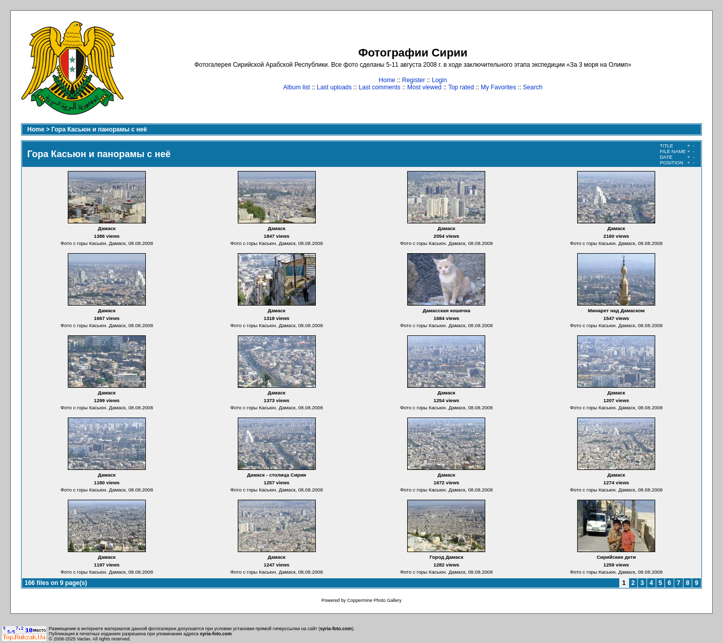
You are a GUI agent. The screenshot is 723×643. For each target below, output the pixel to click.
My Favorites (498, 87)
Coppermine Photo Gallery (374, 600)
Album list (296, 87)
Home (387, 80)
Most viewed (424, 87)
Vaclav (83, 638)
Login (439, 80)
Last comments (379, 87)
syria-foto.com (336, 628)
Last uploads (334, 87)
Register (413, 80)
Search (532, 87)
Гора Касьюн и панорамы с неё (99, 129)
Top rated (461, 87)
